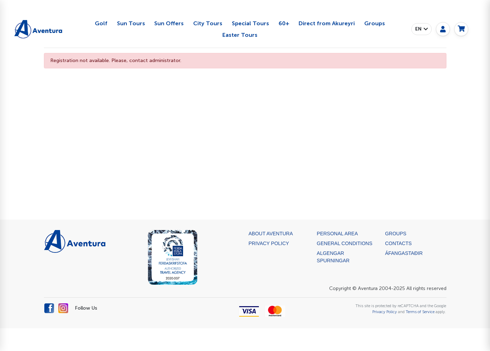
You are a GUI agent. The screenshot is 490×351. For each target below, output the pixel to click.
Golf (101, 23)
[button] (421, 29)
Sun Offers (169, 23)
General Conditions (344, 243)
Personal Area (337, 233)
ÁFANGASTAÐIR (404, 253)
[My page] (443, 29)
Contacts (398, 243)
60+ (284, 23)
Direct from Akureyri (327, 23)
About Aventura (271, 233)
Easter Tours (239, 35)
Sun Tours (131, 23)
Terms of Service (420, 311)
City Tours (207, 23)
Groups (374, 23)
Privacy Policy (269, 243)
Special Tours (250, 23)
